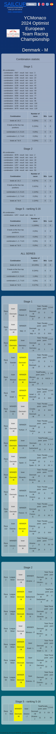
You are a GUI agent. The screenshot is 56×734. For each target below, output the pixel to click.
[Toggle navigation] (31, 4)
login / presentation (15, 12)
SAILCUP (15, 4)
